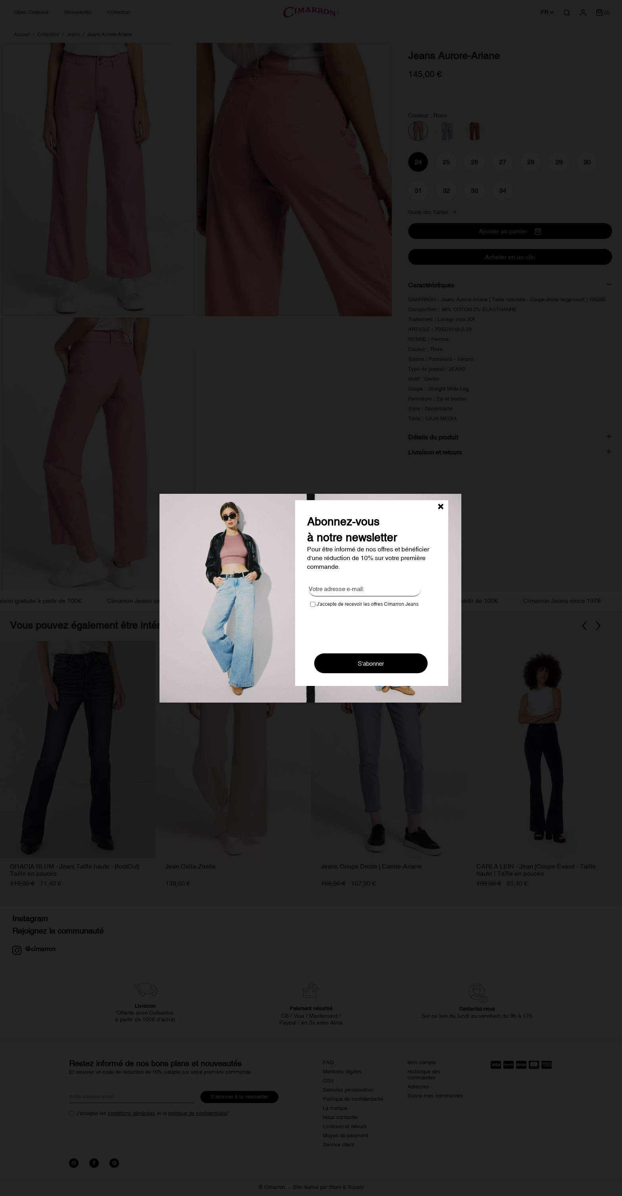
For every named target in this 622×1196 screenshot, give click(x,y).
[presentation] (370, 627)
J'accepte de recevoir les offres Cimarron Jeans (364, 604)
